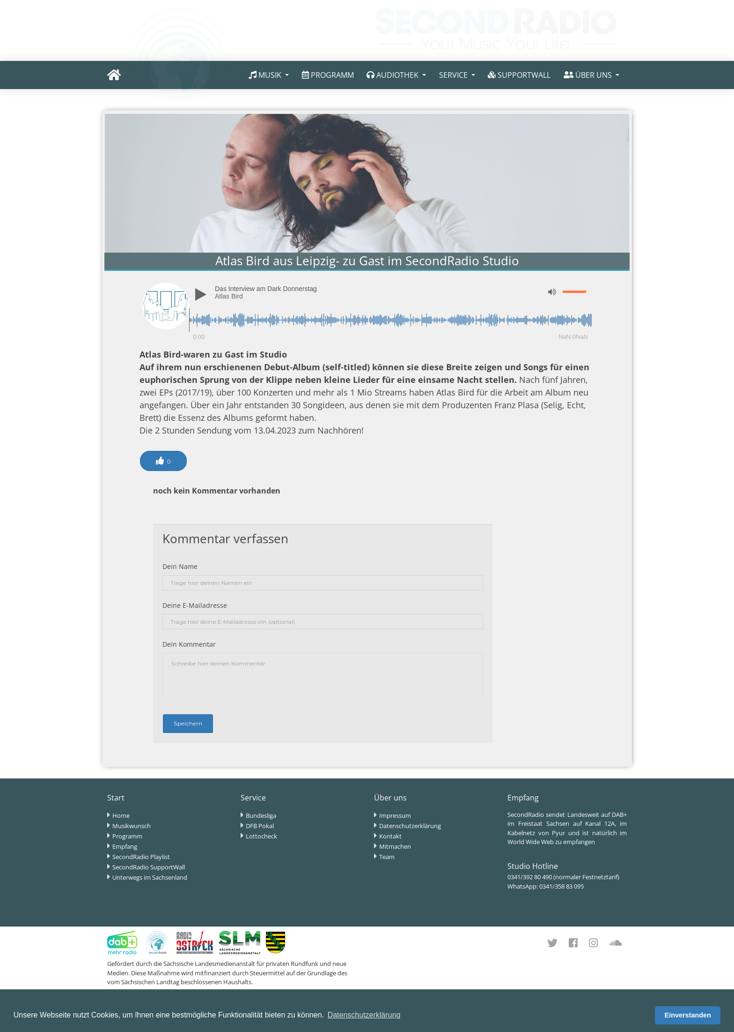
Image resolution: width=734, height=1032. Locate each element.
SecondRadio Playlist (141, 857)
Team (387, 857)
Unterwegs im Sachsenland (149, 877)
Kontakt (390, 836)
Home (121, 815)
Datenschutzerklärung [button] (364, 1015)
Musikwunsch (131, 826)
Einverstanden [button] (688, 1015)
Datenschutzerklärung (410, 826)
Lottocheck (261, 836)
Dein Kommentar (189, 644)
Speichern (188, 723)
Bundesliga (261, 815)
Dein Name (180, 566)
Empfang (124, 846)
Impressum (395, 815)
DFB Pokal (260, 826)
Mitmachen (395, 846)
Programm (127, 836)
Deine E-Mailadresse (194, 605)
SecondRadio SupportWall (148, 867)
